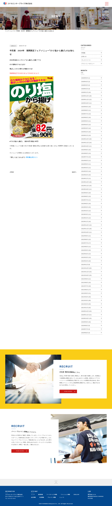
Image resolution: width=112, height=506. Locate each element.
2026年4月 (85, 81)
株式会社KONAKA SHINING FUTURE (96, 497)
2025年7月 (86, 114)
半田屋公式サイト (32, 157)
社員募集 (41, 497)
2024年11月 (86, 142)
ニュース (61, 497)
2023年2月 (86, 218)
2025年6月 (86, 117)
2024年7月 (86, 157)
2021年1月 (86, 307)
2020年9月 (86, 322)
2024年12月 (86, 139)
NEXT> (74, 172)
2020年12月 (86, 311)
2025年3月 (86, 128)
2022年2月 (86, 261)
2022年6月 (86, 246)
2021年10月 (86, 275)
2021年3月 (86, 300)
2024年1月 (86, 178)
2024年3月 (86, 171)
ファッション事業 (65, 494)
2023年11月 (86, 185)
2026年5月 (85, 78)
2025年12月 (86, 96)
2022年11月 (86, 228)
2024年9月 (86, 150)
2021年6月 (86, 289)
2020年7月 (85, 329)
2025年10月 (86, 103)
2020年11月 (86, 315)
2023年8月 (86, 196)
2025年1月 (86, 135)
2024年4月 (86, 167)
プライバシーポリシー (87, 63)
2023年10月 (86, 189)
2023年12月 (86, 182)
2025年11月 (86, 99)
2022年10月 (86, 232)
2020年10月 (86, 318)
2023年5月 (86, 207)
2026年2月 (85, 89)
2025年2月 (86, 132)
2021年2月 (86, 304)
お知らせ (84, 56)
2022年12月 (86, 225)
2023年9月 (86, 193)
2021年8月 (86, 282)
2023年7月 (86, 200)
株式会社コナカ (92, 494)
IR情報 (83, 53)
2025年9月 (86, 106)
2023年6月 (86, 203)
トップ (7, 31)
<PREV (12, 172)
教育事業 (40, 494)
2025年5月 (86, 121)
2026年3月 (85, 85)
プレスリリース (86, 60)
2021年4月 (86, 297)
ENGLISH (76, 494)
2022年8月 (86, 239)
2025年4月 (86, 124)
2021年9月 (86, 279)
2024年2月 (86, 175)
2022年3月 (86, 257)
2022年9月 (86, 236)
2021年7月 (86, 286)
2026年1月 (86, 92)
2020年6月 (85, 333)
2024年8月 (86, 153)
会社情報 (33, 497)
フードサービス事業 (52, 494)
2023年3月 (86, 214)
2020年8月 (85, 325)
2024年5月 (86, 164)
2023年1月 (86, 221)
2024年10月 (86, 146)
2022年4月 (86, 254)
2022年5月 (86, 250)
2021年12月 (86, 268)
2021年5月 (86, 293)
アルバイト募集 (52, 497)
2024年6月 (86, 160)
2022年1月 (85, 264)
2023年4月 (86, 211)
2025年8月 (86, 110)
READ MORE (68, 394)
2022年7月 (86, 243)
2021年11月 (86, 272)
